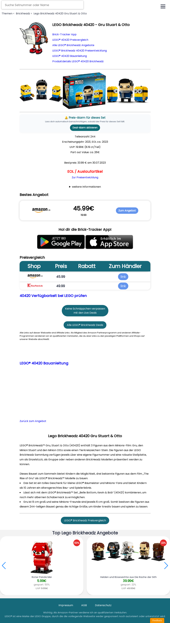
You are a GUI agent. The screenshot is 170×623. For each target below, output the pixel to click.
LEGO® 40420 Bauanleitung (69, 56)
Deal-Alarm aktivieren (85, 127)
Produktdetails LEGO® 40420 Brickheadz (78, 61)
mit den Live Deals (85, 313)
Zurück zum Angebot (33, 421)
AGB (84, 605)
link (123, 276)
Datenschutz (103, 605)
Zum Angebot (127, 210)
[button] (166, 565)
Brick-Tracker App (64, 34)
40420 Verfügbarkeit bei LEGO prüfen (53, 295)
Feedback (157, 620)
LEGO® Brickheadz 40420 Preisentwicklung (79, 50)
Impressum (66, 605)
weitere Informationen (86, 187)
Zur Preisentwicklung (85, 177)
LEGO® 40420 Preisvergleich (70, 40)
